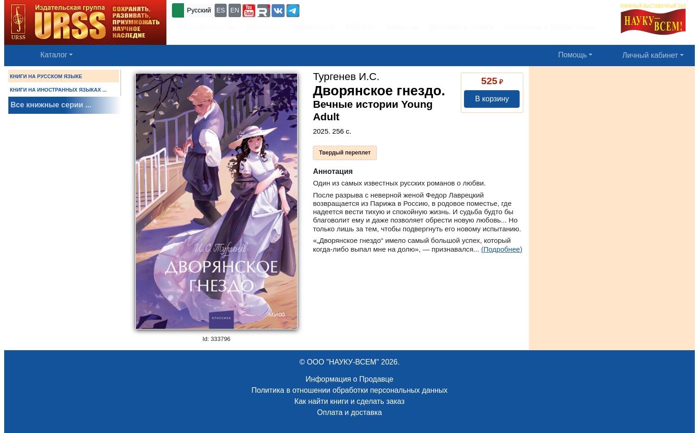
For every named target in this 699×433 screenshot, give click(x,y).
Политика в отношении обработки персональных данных (349, 390)
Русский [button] (199, 10)
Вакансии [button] (402, 27)
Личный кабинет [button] (650, 55)
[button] (248, 10)
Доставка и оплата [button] (461, 27)
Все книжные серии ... (51, 105)
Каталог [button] (53, 55)
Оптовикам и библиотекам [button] (549, 27)
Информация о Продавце (349, 379)
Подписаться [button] (312, 27)
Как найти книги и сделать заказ (349, 401)
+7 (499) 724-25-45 (335, 9)
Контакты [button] (263, 27)
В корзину (492, 99)
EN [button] (234, 10)
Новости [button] (360, 27)
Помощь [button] (572, 55)
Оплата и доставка (349, 412)
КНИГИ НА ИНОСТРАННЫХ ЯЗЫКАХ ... (58, 90)
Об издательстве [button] (207, 27)
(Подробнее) (501, 249)
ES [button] (220, 10)
